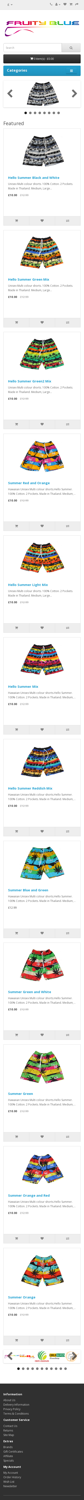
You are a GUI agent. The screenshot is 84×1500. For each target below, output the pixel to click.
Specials (8, 1460)
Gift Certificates (13, 1451)
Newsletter (10, 1486)
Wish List (8, 1482)
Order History (12, 1477)
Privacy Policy (11, 1409)
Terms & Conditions (16, 1414)
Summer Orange (21, 1297)
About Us (9, 1400)
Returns (8, 1430)
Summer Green (20, 1093)
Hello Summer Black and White (33, 177)
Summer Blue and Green (28, 890)
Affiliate (8, 1456)
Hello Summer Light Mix (28, 584)
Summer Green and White (29, 992)
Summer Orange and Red (29, 1195)
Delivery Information (16, 1405)
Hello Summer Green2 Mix (29, 381)
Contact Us (10, 1426)
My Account (10, 1473)
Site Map (8, 1435)
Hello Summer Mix (23, 686)
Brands (8, 1447)
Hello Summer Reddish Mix (30, 788)
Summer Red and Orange (29, 483)
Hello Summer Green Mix (28, 279)
